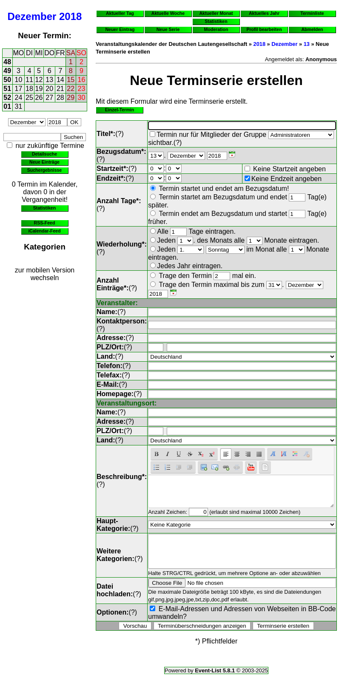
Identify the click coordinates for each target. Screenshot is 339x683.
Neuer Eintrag (119, 29)
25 (29, 97)
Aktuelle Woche (168, 13)
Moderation (216, 29)
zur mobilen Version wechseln (45, 273)
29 (70, 97)
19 (39, 88)
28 (60, 97)
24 (19, 97)
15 (70, 79)
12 (39, 79)
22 (70, 88)
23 (81, 88)
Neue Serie (168, 29)
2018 (70, 16)
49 (7, 70)
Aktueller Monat (216, 13)
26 (39, 97)
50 (7, 79)
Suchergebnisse (44, 170)
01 (7, 106)
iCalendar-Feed (44, 230)
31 (19, 106)
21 (60, 88)
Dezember (32, 16)
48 (7, 61)
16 (81, 79)
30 (81, 97)
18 (29, 88)
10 (19, 79)
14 (60, 79)
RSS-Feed (44, 222)
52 (7, 97)
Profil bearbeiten (264, 29)
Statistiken (44, 207)
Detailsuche (44, 153)
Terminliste (312, 13)
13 (49, 79)
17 (19, 88)
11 (29, 79)
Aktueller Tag (120, 13)
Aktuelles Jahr (264, 13)
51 (7, 88)
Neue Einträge (44, 161)
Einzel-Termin (119, 109)
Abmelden (312, 29)
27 (49, 97)
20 (49, 88)
